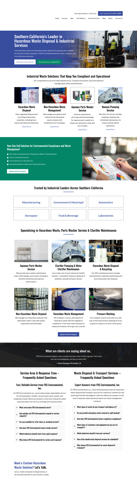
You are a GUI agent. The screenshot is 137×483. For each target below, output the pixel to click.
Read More (26, 126)
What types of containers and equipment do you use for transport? (97, 426)
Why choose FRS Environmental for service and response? (40, 440)
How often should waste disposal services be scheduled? (97, 439)
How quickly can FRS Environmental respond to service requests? (39, 414)
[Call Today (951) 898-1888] (110, 13)
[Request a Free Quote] (25, 61)
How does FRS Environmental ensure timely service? (38, 428)
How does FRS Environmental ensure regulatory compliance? (99, 419)
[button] (39, 407)
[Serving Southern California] (85, 13)
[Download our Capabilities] (49, 61)
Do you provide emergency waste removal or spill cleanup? (98, 413)
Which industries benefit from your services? (93, 433)
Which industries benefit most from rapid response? (38, 434)
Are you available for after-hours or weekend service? (39, 422)
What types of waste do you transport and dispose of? (97, 407)
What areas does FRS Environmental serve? (35, 407)
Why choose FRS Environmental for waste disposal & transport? (96, 446)
